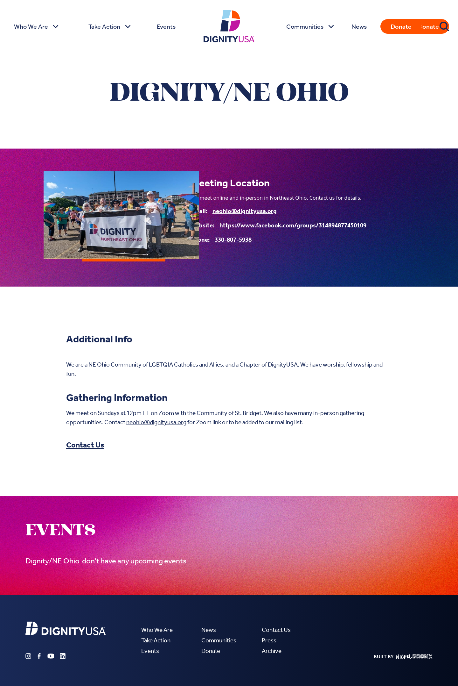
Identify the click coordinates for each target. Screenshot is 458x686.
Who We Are (157, 629)
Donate (401, 26)
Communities (218, 640)
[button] (35, 26)
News (359, 26)
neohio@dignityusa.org (244, 211)
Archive (271, 650)
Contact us (322, 197)
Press (269, 640)
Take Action (155, 640)
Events (166, 26)
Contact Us (85, 444)
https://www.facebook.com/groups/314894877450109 (292, 225)
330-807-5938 (233, 239)
